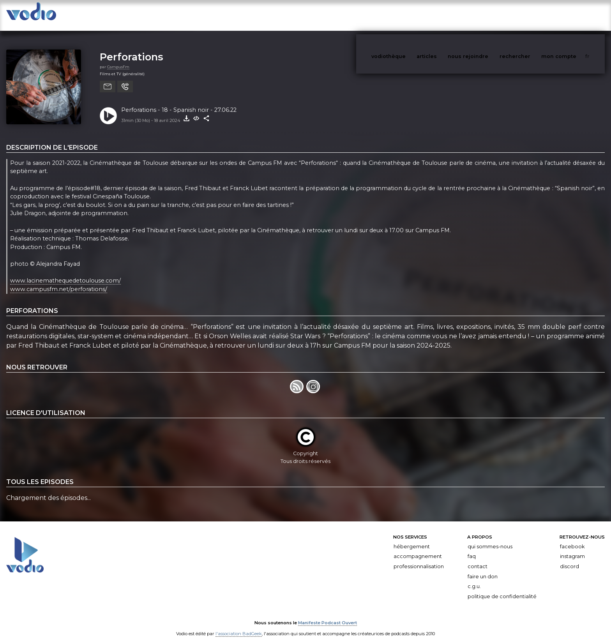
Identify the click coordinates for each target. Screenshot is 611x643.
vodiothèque (407, 15)
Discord (569, 559)
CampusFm (118, 59)
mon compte (571, 15)
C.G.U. (474, 578)
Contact (477, 559)
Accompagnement (418, 548)
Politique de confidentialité (502, 589)
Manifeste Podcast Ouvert (327, 615)
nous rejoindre (484, 15)
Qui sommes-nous (490, 539)
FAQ (472, 548)
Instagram (572, 548)
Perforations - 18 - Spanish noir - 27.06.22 (179, 102)
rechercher (529, 15)
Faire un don (483, 569)
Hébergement (412, 539)
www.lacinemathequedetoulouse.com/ (65, 272)
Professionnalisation (419, 559)
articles (444, 15)
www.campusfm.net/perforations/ (58, 281)
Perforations (131, 49)
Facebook (572, 539)
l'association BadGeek (238, 626)
